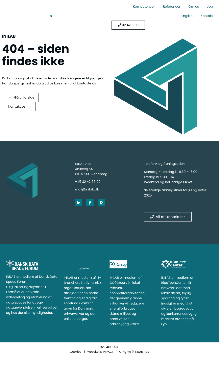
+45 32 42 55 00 (87, 181)
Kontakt (207, 16)
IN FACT (108, 352)
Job (210, 6)
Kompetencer (144, 6)
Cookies (75, 352)
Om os (194, 6)
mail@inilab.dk (87, 189)
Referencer (171, 6)
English (187, 16)
